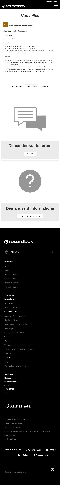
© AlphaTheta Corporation (15, 472)
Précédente (17, 86)
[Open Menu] (56, 6)
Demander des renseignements (30, 216)
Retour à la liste (31, 86)
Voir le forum (30, 153)
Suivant (44, 86)
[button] (30, 252)
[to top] (52, 470)
